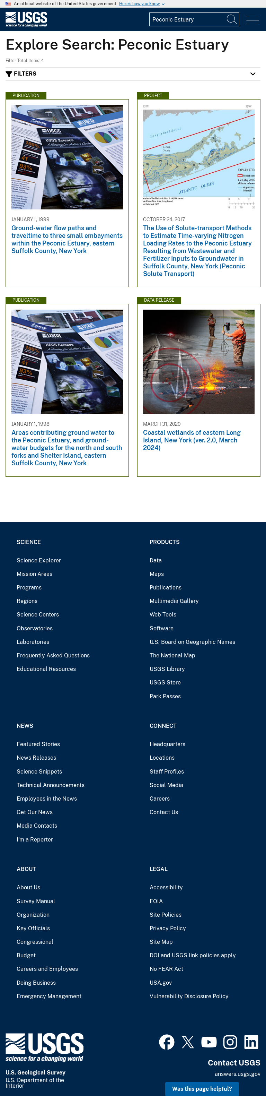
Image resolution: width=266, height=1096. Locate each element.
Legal (159, 869)
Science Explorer (39, 560)
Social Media (166, 785)
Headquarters (167, 744)
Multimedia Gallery (174, 601)
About (26, 869)
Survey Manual (36, 901)
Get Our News (35, 812)
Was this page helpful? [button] (202, 1089)
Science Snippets (39, 771)
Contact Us (164, 812)
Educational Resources (46, 669)
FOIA (156, 901)
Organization (33, 915)
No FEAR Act (166, 969)
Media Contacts (37, 825)
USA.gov (161, 983)
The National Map (172, 655)
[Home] (26, 25)
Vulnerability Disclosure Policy (189, 996)
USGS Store (165, 682)
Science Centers (38, 614)
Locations (162, 757)
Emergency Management (49, 996)
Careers (160, 798)
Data (156, 560)
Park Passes (165, 696)
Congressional (35, 942)
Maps (157, 574)
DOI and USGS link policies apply (193, 955)
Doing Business (36, 983)
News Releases (36, 757)
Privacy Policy (168, 928)
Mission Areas (34, 574)
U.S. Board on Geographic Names (192, 642)
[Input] (194, 19)
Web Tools (163, 614)
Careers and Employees (47, 969)
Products (165, 542)
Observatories (35, 628)
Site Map (161, 942)
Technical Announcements (51, 785)
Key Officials (33, 928)
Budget (26, 955)
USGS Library (167, 669)
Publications (165, 587)
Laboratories (33, 642)
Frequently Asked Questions (53, 655)
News (25, 726)
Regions (27, 601)
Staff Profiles (167, 771)
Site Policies (165, 915)
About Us (28, 887)
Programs (29, 587)
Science (29, 542)
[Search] (232, 19)
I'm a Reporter (35, 839)
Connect (163, 726)
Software (162, 628)
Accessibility (166, 887)
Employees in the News (47, 798)
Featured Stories (38, 744)
